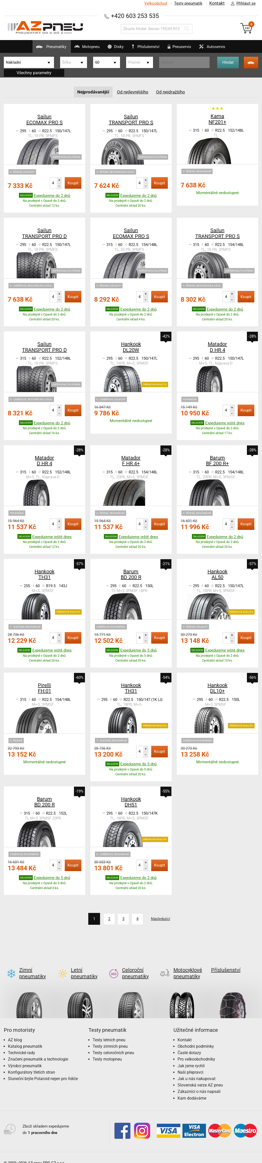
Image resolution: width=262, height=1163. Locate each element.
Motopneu (75, 49)
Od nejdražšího (172, 91)
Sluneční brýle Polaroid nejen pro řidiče (43, 1070)
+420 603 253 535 (134, 16)
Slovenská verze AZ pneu (200, 1076)
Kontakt (217, 3)
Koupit (73, 183)
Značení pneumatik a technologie (38, 1050)
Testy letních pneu (109, 1031)
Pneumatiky (33, 49)
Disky (109, 49)
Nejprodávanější (92, 91)
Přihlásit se (242, 3)
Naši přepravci (190, 1063)
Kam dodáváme (192, 1089)
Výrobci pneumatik (25, 1057)
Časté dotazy (189, 1044)
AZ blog (15, 1031)
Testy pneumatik (188, 3)
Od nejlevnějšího (133, 91)
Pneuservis (185, 49)
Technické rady (21, 1044)
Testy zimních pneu (110, 1037)
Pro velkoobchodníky (196, 1050)
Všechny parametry (34, 72)
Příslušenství (148, 47)
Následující (163, 919)
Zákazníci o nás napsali (199, 1083)
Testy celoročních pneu (113, 1044)
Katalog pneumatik (25, 1037)
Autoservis (223, 49)
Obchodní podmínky (196, 1037)
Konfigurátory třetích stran (31, 1063)
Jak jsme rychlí (191, 1057)
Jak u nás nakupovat (196, 1070)
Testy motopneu (107, 1050)
